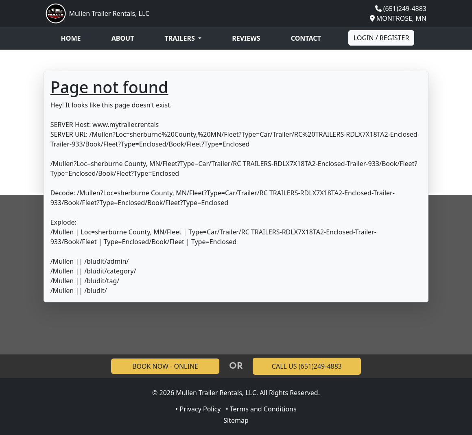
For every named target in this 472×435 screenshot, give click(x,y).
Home (71, 38)
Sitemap (236, 420)
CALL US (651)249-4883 (307, 366)
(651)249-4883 (404, 8)
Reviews (246, 38)
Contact (306, 38)
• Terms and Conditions (261, 408)
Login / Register (381, 37)
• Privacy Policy (198, 408)
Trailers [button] (181, 38)
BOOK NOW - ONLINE (165, 366)
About (122, 38)
